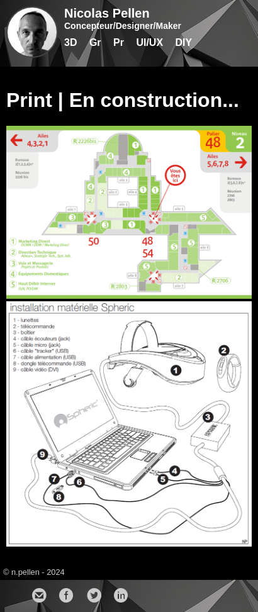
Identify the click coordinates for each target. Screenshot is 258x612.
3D (70, 42)
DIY (184, 42)
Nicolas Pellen (107, 13)
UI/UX (149, 42)
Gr (95, 42)
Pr (118, 42)
